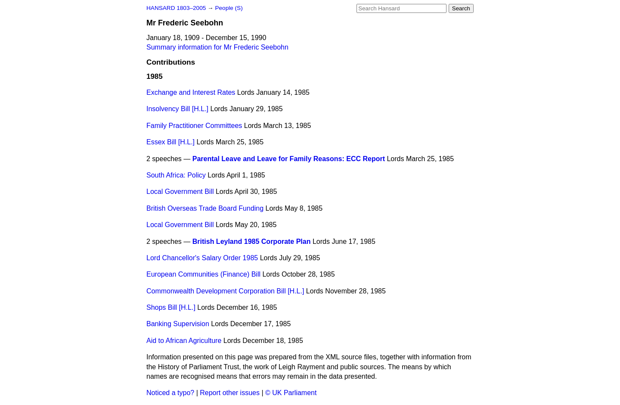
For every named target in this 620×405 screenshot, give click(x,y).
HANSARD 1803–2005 (176, 8)
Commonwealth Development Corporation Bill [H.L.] (225, 291)
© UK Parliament (290, 392)
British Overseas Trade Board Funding (205, 208)
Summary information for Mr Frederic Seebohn (217, 47)
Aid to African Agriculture (183, 340)
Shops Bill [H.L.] (170, 307)
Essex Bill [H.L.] (170, 142)
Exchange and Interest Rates (190, 92)
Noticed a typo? (170, 392)
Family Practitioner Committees (194, 125)
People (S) (228, 8)
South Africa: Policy (176, 175)
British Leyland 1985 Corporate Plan (251, 241)
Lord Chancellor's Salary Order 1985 (202, 258)
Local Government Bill (180, 191)
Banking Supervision (177, 323)
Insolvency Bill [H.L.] (177, 108)
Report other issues (230, 392)
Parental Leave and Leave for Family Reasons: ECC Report (288, 158)
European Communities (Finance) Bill (203, 274)
